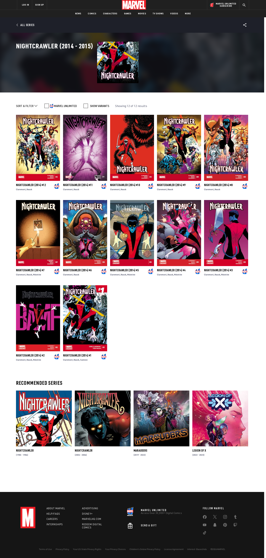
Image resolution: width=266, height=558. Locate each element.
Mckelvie (37, 298)
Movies (142, 13)
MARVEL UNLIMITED (65, 129)
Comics (92, 13)
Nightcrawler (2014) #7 (30, 294)
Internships (55, 524)
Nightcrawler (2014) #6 (77, 294)
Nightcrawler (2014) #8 (218, 208)
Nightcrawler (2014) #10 (125, 208)
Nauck (29, 213)
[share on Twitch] (235, 525)
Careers (52, 518)
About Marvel (56, 508)
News (78, 13)
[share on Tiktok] (204, 533)
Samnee (84, 383)
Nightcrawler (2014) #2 (30, 379)
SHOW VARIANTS (99, 129)
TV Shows (158, 13)
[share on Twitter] (215, 517)
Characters (110, 13)
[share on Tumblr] (235, 517)
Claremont (21, 213)
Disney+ (87, 513)
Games (127, 13)
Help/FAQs (53, 513)
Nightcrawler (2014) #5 (124, 294)
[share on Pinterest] (225, 525)
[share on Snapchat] (215, 525)
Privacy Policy (62, 549)
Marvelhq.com (91, 518)
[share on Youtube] (204, 525)
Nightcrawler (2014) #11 (78, 208)
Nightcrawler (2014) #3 (218, 294)
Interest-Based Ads (197, 549)
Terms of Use (45, 549)
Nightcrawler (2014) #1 (77, 379)
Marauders (140, 474)
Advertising (90, 508)
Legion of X (199, 474)
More (188, 13)
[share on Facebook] (205, 518)
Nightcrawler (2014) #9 (171, 208)
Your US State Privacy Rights (87, 549)
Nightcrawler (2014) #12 (31, 208)
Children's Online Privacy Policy (144, 549)
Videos (174, 13)
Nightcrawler (25, 474)
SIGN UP (39, 4)
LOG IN (25, 4)
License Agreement (174, 549)
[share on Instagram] (225, 517)
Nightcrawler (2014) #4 (171, 294)
